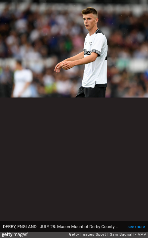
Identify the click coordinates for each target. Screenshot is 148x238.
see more (136, 226)
